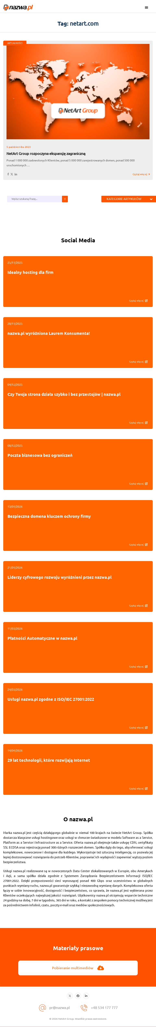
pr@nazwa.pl (59, 1007)
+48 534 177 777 (104, 1007)
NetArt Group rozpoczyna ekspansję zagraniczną (45, 153)
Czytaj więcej (140, 174)
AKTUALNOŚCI (14, 43)
